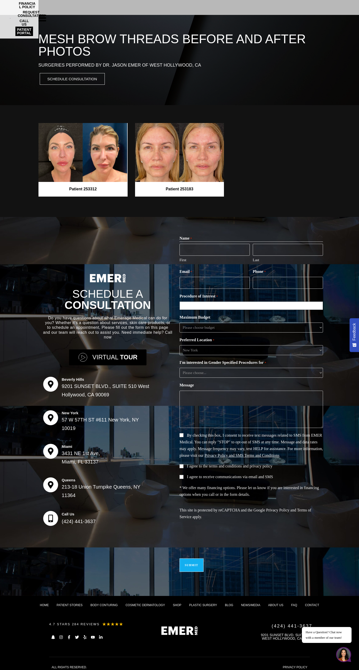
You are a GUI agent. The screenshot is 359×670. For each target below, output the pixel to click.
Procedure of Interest (199, 295)
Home (44, 601)
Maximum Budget (195, 316)
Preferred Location (197, 339)
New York (70, 411)
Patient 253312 (83, 190)
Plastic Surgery (203, 601)
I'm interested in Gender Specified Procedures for (223, 362)
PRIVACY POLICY (295, 663)
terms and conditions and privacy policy (240, 465)
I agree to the (229, 465)
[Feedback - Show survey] (354, 335)
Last (256, 260)
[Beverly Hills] (50, 382)
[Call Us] (50, 516)
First (183, 260)
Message (187, 384)
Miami (67, 445)
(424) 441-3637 (79, 520)
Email (186, 272)
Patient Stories (69, 601)
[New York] (50, 416)
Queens (68, 478)
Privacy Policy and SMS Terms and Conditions (242, 455)
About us (275, 601)
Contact (312, 601)
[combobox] (252, 305)
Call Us (68, 512)
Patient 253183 (179, 190)
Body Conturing (104, 601)
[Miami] (50, 449)
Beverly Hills (73, 378)
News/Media (250, 601)
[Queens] (50, 483)
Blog (229, 601)
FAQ (294, 601)
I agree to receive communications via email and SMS (230, 476)
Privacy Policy (277, 509)
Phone (259, 272)
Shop (177, 601)
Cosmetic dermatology (145, 601)
